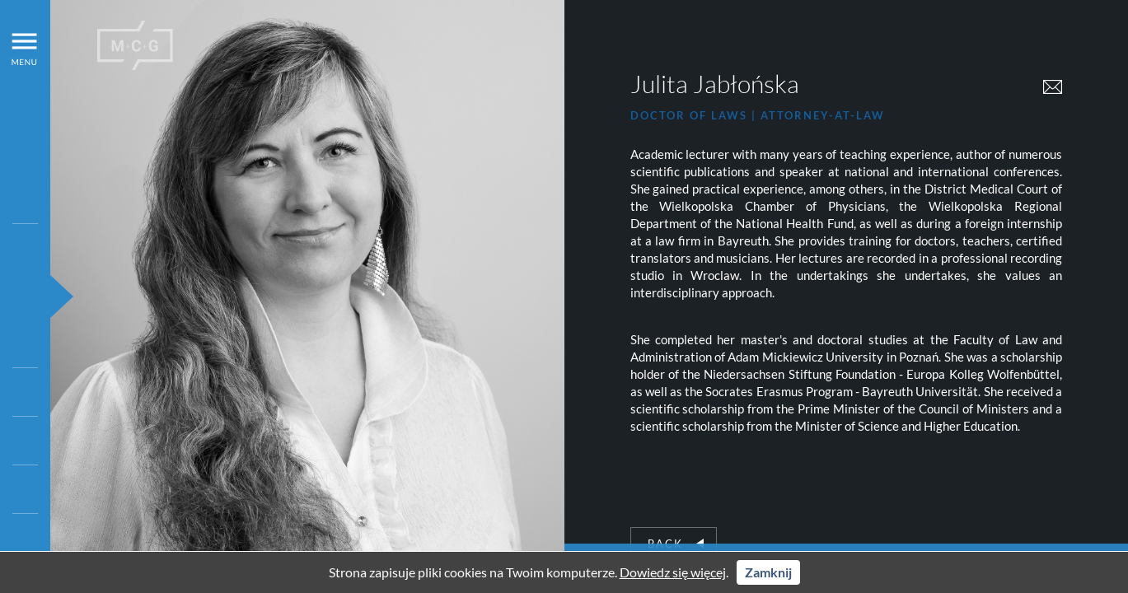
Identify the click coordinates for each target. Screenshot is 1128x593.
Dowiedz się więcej (673, 572)
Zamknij (768, 572)
